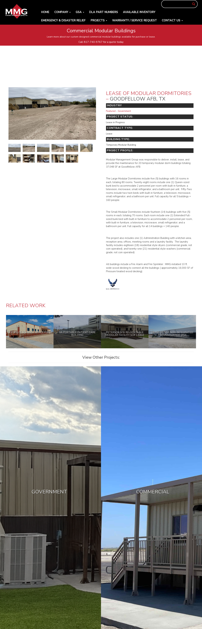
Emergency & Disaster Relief (63, 20)
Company (62, 12)
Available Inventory (139, 12)
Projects (99, 20)
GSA (80, 12)
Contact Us (172, 20)
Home (45, 12)
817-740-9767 (93, 42)
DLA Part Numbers (103, 12)
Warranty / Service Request (134, 20)
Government (124, 111)
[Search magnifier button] (193, 4)
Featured (111, 111)
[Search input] (177, 4)
